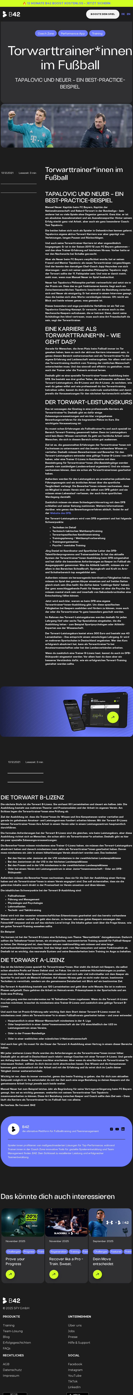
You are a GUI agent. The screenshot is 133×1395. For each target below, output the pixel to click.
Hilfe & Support (79, 1342)
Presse (73, 1337)
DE (123, 14)
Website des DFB (60, 513)
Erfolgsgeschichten (17, 1342)
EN (128, 14)
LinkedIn (74, 1387)
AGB (6, 1364)
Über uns (74, 1325)
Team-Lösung (13, 1331)
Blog (6, 1337)
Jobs (71, 1331)
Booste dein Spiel (103, 14)
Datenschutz (12, 1370)
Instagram (75, 1370)
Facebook (75, 1364)
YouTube (74, 1375)
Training (9, 1325)
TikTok (73, 1381)
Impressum (11, 1375)
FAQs (6, 1348)
